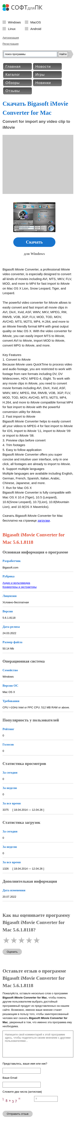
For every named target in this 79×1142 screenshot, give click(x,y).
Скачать (34, 242)
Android (35, 28)
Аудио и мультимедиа (16, 583)
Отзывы (12, 91)
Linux (12, 28)
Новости (43, 67)
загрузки (43, 520)
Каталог (12, 75)
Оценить (12, 951)
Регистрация (11, 43)
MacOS (35, 22)
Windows (14, 22)
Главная (13, 67)
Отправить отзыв (17, 1113)
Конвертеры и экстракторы (20, 587)
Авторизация (11, 37)
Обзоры (12, 83)
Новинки (43, 83)
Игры (40, 75)
